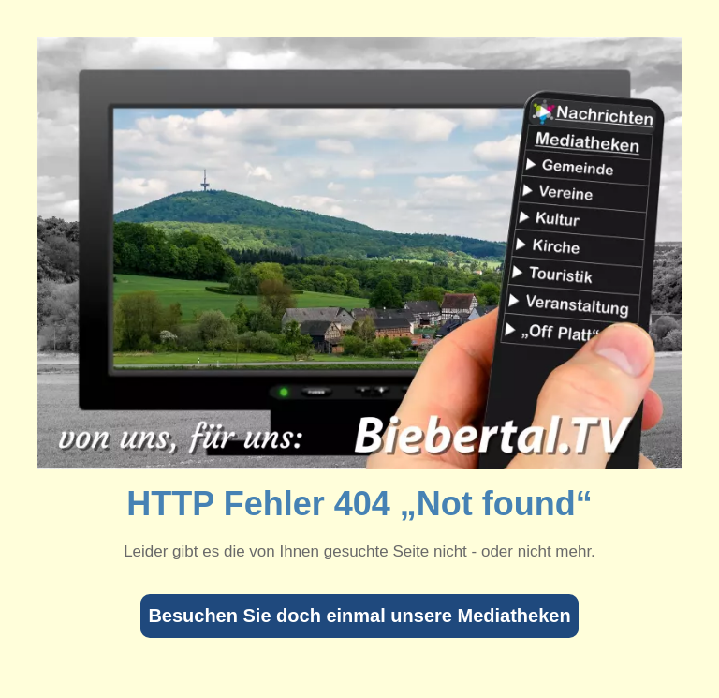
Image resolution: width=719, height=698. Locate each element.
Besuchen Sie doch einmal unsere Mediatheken (359, 615)
